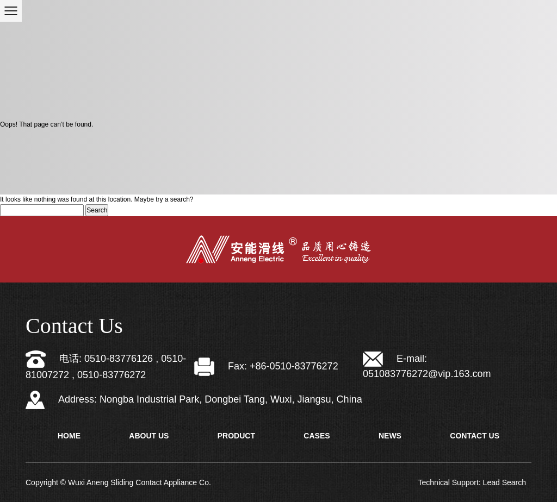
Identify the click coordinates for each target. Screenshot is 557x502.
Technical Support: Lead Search (472, 482)
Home (69, 435)
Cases (317, 435)
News (390, 435)
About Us (149, 435)
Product (236, 435)
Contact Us (474, 435)
